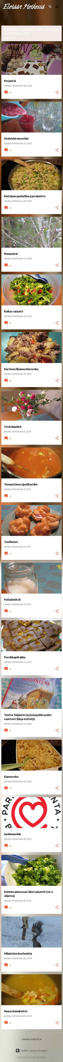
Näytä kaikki (10, 38)
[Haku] (50, 7)
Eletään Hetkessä (23, 7)
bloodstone (41, 1057)
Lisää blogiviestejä (32, 1039)
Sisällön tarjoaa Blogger (32, 1050)
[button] (57, 92)
